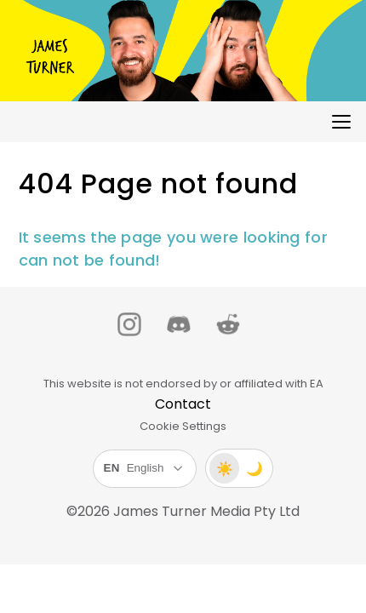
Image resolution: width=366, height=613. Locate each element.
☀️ (224, 468)
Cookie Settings (183, 426)
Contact (183, 404)
